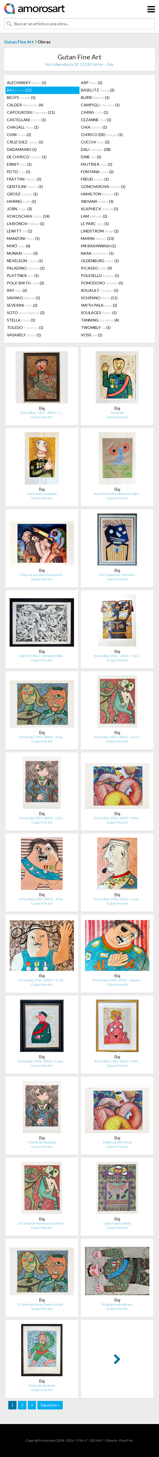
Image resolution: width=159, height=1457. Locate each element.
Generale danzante (41, 1385)
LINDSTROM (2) (100, 231)
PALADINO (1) (26, 268)
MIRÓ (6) (18, 245)
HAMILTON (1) (100, 194)
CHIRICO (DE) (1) (102, 134)
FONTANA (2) (97, 171)
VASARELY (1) (24, 335)
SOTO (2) (26, 312)
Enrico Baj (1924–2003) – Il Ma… (42, 899)
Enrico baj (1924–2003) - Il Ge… (42, 818)
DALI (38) (96, 149)
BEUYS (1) (21, 97)
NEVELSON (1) (25, 260)
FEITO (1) (18, 171)
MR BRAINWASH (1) (98, 245)
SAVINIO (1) (23, 297)
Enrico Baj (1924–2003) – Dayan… (117, 980)
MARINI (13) (97, 238)
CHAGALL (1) (23, 127)
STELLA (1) (21, 320)
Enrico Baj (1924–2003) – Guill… (42, 980)
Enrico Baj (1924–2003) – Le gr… (117, 899)
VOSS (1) (91, 335)
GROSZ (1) (22, 194)
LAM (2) (94, 216)
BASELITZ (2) (97, 90)
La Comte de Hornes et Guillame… (42, 1223)
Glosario (111, 1440)
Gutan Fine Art (19, 41)
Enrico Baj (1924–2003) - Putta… (117, 818)
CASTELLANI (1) (26, 119)
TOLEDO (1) (25, 327)
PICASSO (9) (96, 268)
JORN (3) (19, 208)
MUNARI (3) (22, 253)
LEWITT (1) (19, 231)
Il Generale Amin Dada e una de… (41, 1304)
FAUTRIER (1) (96, 164)
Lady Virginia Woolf (117, 1223)
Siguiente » (49, 1405)
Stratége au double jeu (117, 1304)
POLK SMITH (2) (25, 283)
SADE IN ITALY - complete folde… (42, 656)
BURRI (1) (95, 97)
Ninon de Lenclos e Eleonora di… (42, 575)
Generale (117, 413)
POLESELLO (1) (100, 275)
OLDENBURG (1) (100, 260)
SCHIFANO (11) (99, 297)
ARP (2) (91, 82)
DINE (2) (91, 156)
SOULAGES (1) (99, 312)
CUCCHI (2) (95, 142)
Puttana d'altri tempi (117, 1142)
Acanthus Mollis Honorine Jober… (117, 494)
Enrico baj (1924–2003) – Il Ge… (41, 737)
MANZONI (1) (23, 238)
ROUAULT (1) (99, 290)
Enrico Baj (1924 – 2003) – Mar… (117, 656)
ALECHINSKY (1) (26, 82)
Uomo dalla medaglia (42, 494)
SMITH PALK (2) (99, 305)
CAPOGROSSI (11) (31, 112)
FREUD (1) (95, 179)
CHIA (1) (94, 127)
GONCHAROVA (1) (103, 186)
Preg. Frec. (126, 1440)
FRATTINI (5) (24, 179)
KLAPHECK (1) (99, 208)
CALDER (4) (25, 105)
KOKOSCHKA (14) (28, 216)
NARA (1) (97, 253)
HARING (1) (21, 201)
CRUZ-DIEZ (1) (25, 142)
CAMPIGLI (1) (100, 105)
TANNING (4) (100, 320)
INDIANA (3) (97, 201)
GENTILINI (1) (25, 186)
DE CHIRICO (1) (26, 156)
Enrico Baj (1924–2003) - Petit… (117, 1061)
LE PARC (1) (95, 223)
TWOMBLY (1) (96, 327)
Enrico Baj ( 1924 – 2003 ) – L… (41, 413)
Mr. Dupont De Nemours (117, 575)
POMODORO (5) (102, 283)
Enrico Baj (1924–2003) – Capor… (42, 1061)
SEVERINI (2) (22, 305)
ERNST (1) (19, 164)
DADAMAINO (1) (22, 149)
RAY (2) (17, 290)
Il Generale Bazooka (42, 1142)
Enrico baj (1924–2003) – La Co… (117, 737)
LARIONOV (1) (25, 223)
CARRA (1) (94, 112)
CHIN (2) (19, 134)
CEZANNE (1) (96, 119)
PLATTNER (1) (23, 275)
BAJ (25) (19, 90)
